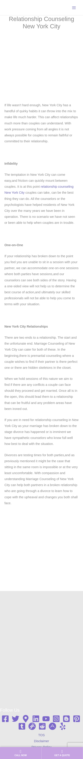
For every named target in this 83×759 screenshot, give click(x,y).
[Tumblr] (22, 726)
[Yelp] (62, 726)
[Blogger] (66, 718)
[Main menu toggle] (74, 7)
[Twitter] (15, 718)
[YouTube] (46, 718)
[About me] (52, 726)
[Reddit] (42, 726)
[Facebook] (5, 718)
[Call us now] (20, 753)
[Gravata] (32, 726)
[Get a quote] (62, 753)
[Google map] (25, 718)
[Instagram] (56, 718)
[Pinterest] (76, 718)
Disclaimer (41, 741)
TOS (41, 735)
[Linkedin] (36, 718)
